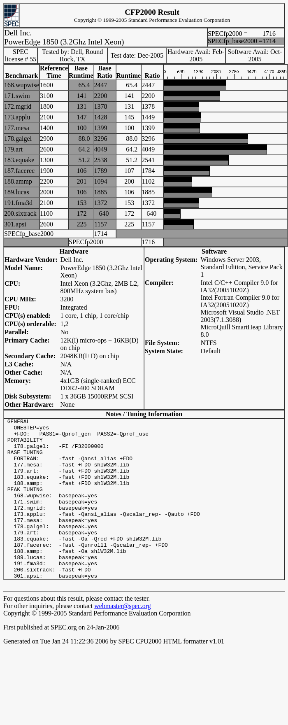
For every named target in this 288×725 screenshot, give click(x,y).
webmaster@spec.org (122, 637)
